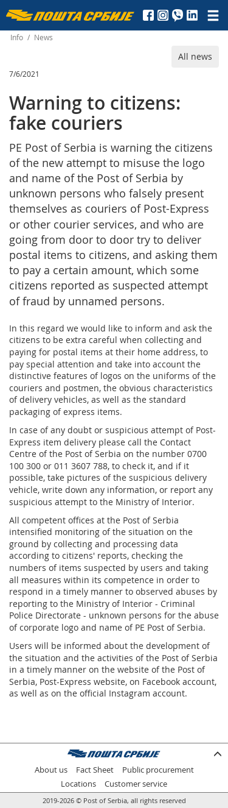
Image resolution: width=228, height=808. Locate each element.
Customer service (136, 784)
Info (16, 37)
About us (51, 770)
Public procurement (158, 770)
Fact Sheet (95, 770)
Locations (78, 784)
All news (195, 56)
